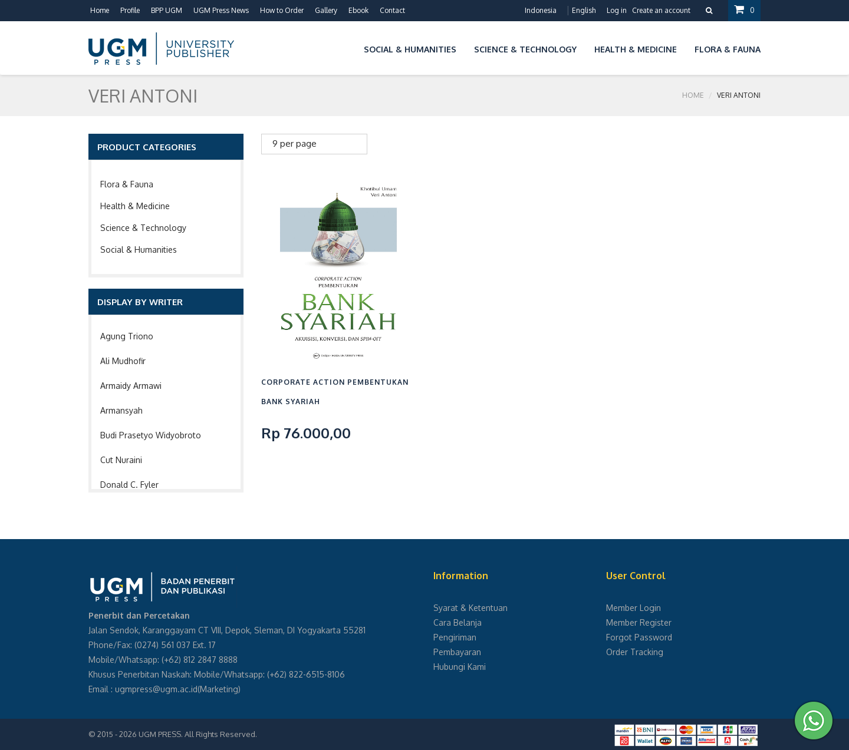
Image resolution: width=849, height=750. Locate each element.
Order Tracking (634, 652)
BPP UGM (166, 10)
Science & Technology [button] (525, 49)
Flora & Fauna (126, 184)
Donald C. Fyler (129, 485)
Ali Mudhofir (123, 361)
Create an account (661, 10)
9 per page (294, 143)
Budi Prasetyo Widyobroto (150, 435)
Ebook (358, 10)
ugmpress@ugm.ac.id (156, 689)
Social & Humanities (138, 250)
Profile (130, 10)
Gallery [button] (326, 10)
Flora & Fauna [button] (728, 49)
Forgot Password (639, 637)
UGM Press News (221, 10)
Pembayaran (457, 652)
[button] (346, 47)
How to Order (282, 10)
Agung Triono (126, 336)
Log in (617, 10)
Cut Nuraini (121, 460)
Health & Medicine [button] (635, 49)
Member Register (639, 622)
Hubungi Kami (459, 667)
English (583, 10)
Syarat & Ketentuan (470, 608)
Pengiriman (454, 637)
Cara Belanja (457, 622)
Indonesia (541, 10)
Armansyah (121, 410)
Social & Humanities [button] (410, 49)
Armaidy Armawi (131, 386)
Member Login (633, 608)
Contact (392, 10)
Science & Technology (143, 228)
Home (99, 10)
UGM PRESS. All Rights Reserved (197, 734)
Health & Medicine (135, 206)
